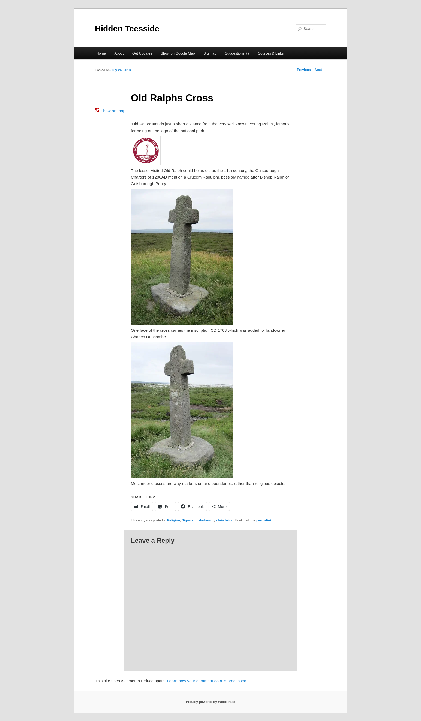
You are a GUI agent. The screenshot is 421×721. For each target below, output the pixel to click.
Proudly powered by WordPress (210, 702)
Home (101, 53)
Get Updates (142, 53)
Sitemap (209, 53)
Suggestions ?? (237, 53)
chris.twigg (224, 520)
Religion (173, 520)
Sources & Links (271, 53)
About (119, 53)
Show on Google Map (178, 53)
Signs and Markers (196, 520)
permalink (264, 520)
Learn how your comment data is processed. (207, 680)
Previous (302, 70)
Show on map (110, 110)
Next (320, 70)
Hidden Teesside (127, 28)
